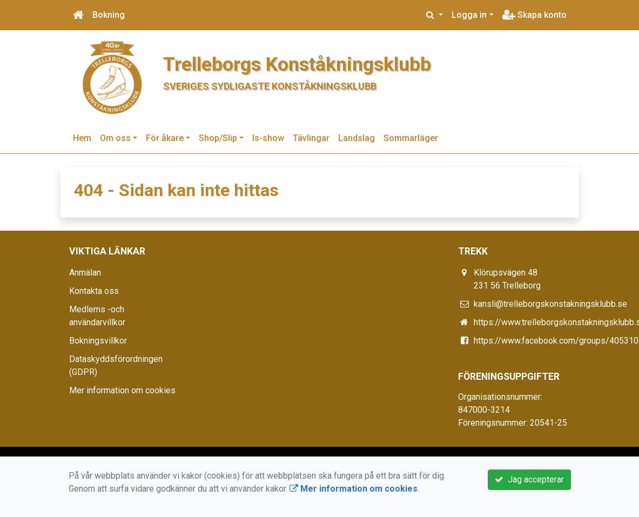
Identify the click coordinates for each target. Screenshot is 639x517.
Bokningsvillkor (98, 340)
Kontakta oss (94, 291)
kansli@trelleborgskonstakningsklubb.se (550, 304)
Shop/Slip (218, 138)
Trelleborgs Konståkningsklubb (297, 64)
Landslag (356, 138)
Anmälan (85, 272)
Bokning (108, 15)
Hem (82, 138)
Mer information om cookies (122, 390)
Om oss (115, 138)
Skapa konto (534, 15)
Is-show (268, 138)
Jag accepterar (529, 479)
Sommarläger (411, 138)
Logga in (469, 15)
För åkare (165, 138)
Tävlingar (311, 138)
